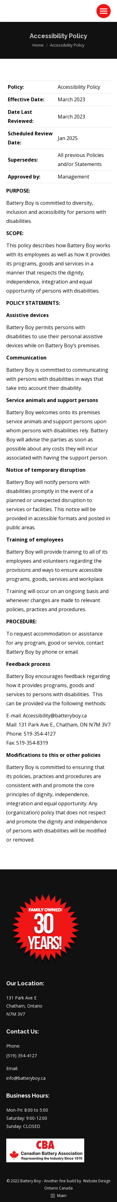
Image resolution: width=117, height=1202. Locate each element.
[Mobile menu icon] (103, 11)
